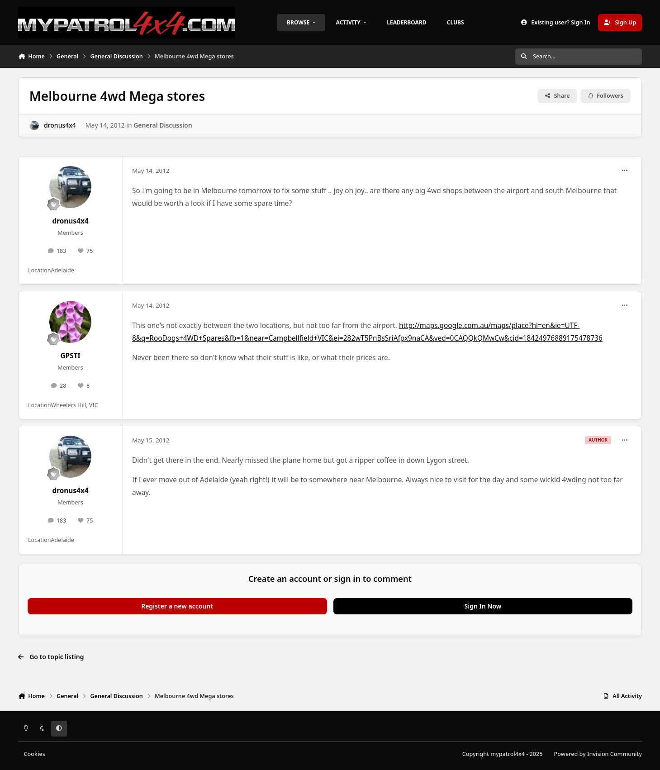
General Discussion (162, 125)
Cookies (34, 754)
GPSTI (70, 356)
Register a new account (177, 606)
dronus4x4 (60, 125)
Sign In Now (483, 606)
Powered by (598, 754)
